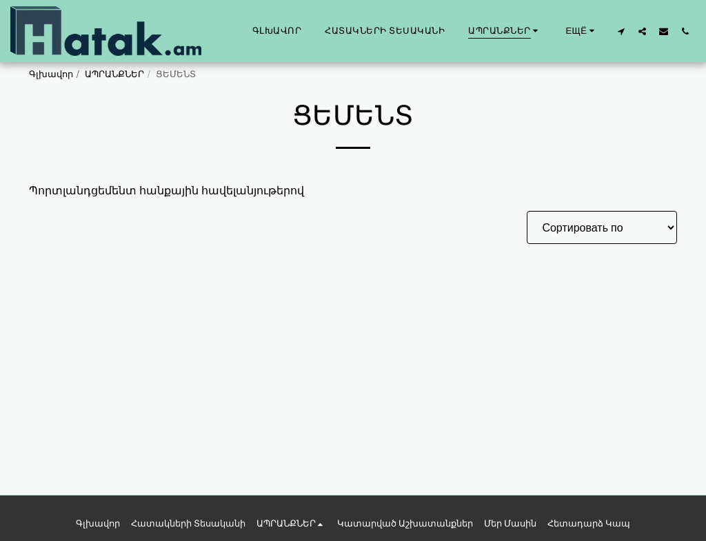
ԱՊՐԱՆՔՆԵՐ (114, 73)
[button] (621, 31)
